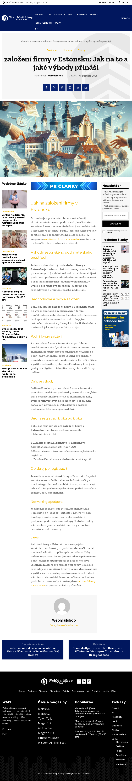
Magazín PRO (46, 733)
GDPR (109, 233)
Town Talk (45, 718)
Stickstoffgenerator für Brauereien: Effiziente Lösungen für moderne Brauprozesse (99, 651)
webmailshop (55, 75)
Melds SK (44, 709)
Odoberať (115, 224)
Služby (81, 50)
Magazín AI (45, 723)
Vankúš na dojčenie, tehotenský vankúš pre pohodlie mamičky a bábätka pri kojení (13, 220)
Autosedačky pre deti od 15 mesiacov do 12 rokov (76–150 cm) (13, 295)
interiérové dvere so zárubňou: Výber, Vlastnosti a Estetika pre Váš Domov (33, 651)
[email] (115, 215)
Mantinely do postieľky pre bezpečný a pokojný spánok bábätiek (13, 258)
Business (35, 41)
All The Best (45, 728)
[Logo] (17, 18)
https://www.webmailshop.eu (64, 625)
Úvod (24, 41)
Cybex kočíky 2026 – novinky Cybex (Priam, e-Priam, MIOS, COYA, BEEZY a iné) (14, 334)
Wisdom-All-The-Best (51, 743)
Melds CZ (44, 714)
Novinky (67, 50)
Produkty (6, 365)
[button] (36, 29)
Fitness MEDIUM (48, 738)
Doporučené (8, 212)
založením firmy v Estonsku (62, 238)
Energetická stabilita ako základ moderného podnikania (14, 372)
